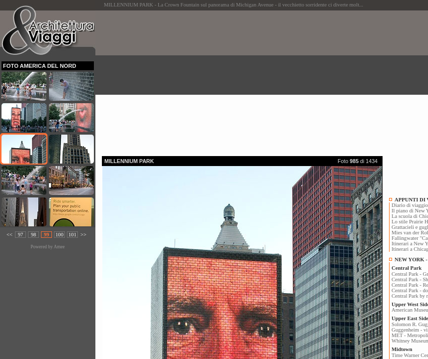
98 (33, 234)
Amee (58, 246)
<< (9, 234)
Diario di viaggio (410, 205)
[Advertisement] (265, 80)
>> (83, 234)
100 (59, 234)
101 (72, 234)
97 (20, 234)
